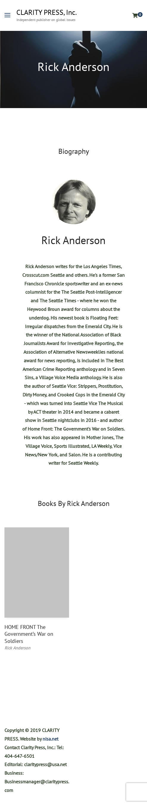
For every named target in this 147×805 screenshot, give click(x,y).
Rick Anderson (73, 240)
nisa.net (50, 739)
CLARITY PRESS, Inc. (46, 12)
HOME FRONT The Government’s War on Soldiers (28, 634)
